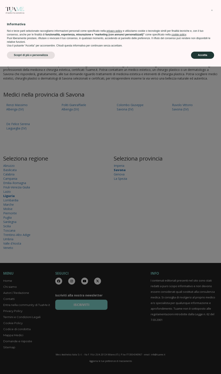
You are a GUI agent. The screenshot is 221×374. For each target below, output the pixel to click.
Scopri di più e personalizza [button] (31, 362)
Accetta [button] (202, 362)
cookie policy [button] (178, 342)
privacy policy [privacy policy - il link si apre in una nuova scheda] (114, 338)
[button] (211, 317)
